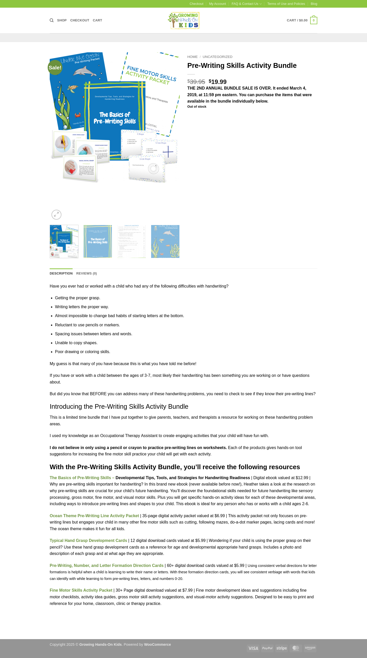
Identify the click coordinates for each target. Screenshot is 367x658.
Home (192, 57)
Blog (314, 4)
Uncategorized (217, 57)
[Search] (52, 20)
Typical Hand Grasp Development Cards (88, 540)
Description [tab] (61, 273)
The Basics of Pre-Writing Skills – (82, 478)
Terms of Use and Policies (286, 4)
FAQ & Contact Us (247, 4)
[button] (302, 21)
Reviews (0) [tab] (86, 273)
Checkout (196, 4)
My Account (217, 4)
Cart (97, 20)
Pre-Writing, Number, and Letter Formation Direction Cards (107, 565)
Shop (62, 20)
